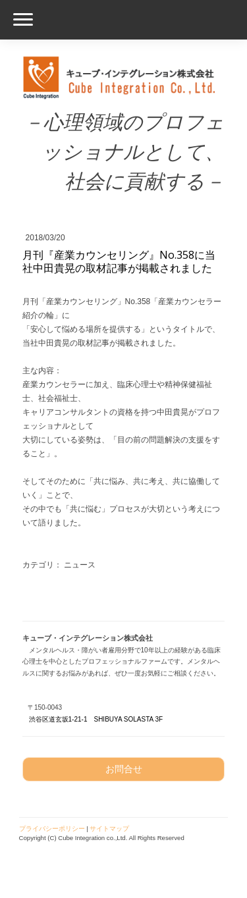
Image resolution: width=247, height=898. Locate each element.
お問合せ (123, 769)
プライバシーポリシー (52, 828)
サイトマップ (109, 828)
